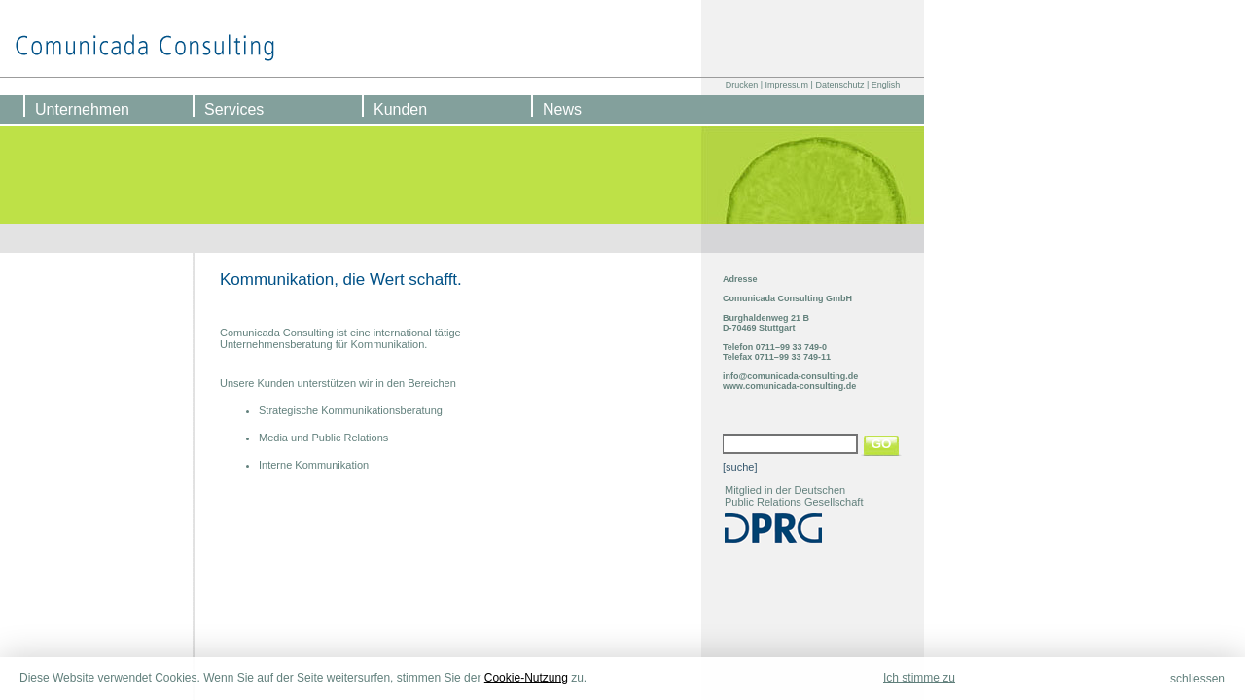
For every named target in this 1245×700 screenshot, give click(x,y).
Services (234, 109)
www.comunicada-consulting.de (789, 386)
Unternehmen (82, 109)
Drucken (742, 84)
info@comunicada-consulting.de (790, 376)
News (562, 109)
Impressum (787, 84)
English (886, 84)
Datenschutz (839, 84)
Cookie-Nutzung (526, 677)
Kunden (400, 109)
